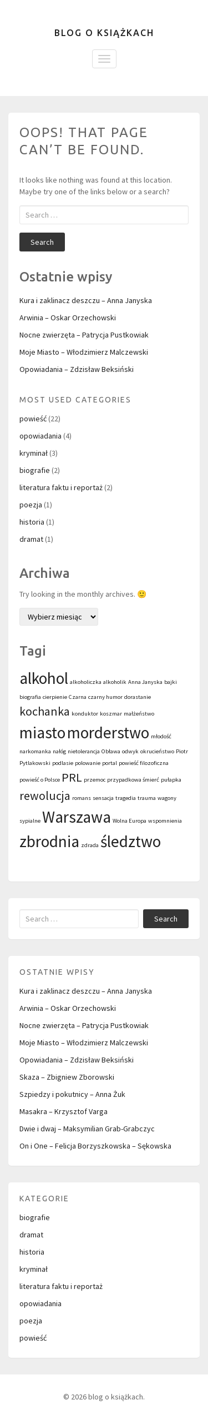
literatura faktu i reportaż (61, 487)
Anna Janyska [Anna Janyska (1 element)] (145, 682)
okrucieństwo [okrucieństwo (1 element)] (157, 751)
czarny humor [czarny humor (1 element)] (105, 697)
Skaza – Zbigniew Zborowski (66, 1077)
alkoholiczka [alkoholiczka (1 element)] (86, 682)
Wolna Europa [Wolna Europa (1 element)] (129, 820)
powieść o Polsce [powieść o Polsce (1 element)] (39, 779)
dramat (31, 539)
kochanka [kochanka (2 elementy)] (44, 711)
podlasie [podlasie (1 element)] (62, 763)
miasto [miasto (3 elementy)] (42, 732)
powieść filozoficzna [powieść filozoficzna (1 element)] (144, 763)
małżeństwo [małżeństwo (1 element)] (139, 713)
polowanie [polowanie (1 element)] (87, 763)
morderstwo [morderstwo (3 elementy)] (108, 732)
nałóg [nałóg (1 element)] (59, 751)
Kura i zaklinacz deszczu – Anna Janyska (85, 300)
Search (42, 242)
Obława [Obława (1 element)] (111, 751)
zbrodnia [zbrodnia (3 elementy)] (49, 841)
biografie (34, 470)
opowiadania (40, 436)
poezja (30, 505)
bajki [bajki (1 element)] (170, 682)
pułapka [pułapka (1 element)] (171, 779)
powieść (33, 419)
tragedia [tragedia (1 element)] (125, 798)
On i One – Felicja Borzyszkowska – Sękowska (95, 1146)
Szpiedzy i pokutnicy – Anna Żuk (72, 1094)
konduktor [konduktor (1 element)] (85, 713)
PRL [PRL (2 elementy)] (72, 777)
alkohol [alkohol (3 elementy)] (43, 678)
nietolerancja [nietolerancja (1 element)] (84, 751)
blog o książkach (104, 33)
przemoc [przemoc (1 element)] (94, 779)
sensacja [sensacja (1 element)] (103, 798)
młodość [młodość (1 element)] (161, 736)
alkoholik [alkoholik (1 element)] (114, 682)
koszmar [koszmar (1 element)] (111, 713)
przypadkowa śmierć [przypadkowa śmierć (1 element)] (133, 779)
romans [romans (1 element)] (81, 798)
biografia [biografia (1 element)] (30, 697)
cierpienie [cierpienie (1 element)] (55, 697)
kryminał (33, 453)
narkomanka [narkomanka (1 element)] (35, 751)
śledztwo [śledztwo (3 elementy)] (130, 841)
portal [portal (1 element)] (109, 763)
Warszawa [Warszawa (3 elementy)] (76, 817)
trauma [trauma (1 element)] (147, 798)
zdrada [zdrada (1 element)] (90, 845)
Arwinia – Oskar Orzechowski (67, 318)
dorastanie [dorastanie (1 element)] (137, 697)
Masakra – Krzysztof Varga (63, 1111)
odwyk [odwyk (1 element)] (130, 751)
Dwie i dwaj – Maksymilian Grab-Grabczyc (87, 1129)
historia (31, 522)
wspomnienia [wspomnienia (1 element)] (165, 820)
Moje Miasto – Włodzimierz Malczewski (83, 352)
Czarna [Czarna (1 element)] (78, 697)
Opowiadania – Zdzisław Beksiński (76, 369)
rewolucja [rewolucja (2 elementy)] (44, 795)
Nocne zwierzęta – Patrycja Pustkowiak (84, 335)
